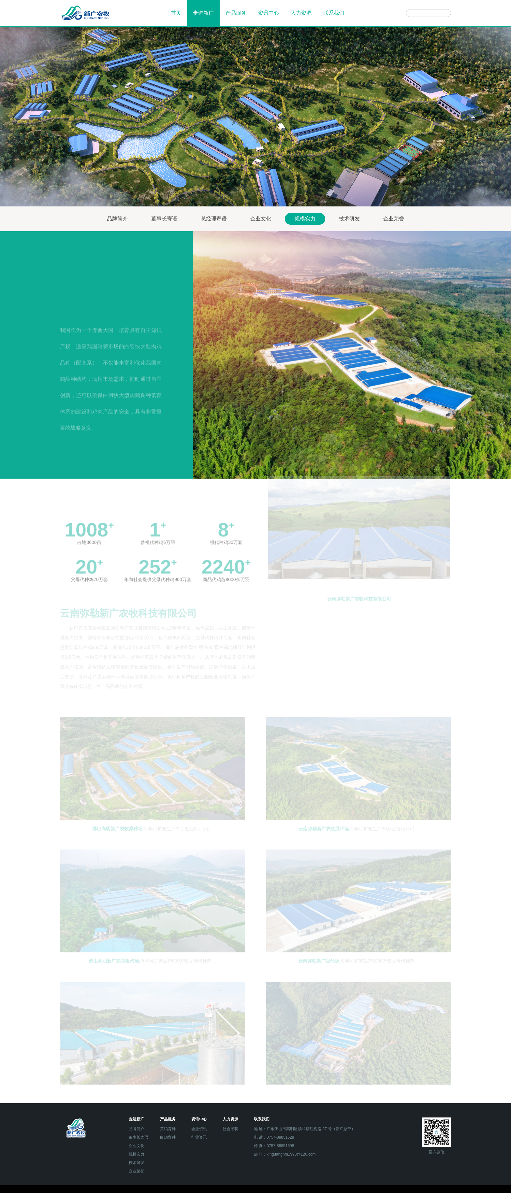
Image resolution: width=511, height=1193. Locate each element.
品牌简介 (117, 218)
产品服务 (236, 13)
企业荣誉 (393, 218)
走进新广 (203, 13)
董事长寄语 (164, 218)
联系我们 (333, 13)
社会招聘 (230, 1129)
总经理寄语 (214, 218)
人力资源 (301, 13)
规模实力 (305, 218)
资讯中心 (268, 13)
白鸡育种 (168, 1137)
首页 (176, 13)
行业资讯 (199, 1137)
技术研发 (349, 218)
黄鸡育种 (168, 1129)
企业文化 (260, 218)
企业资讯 (199, 1129)
